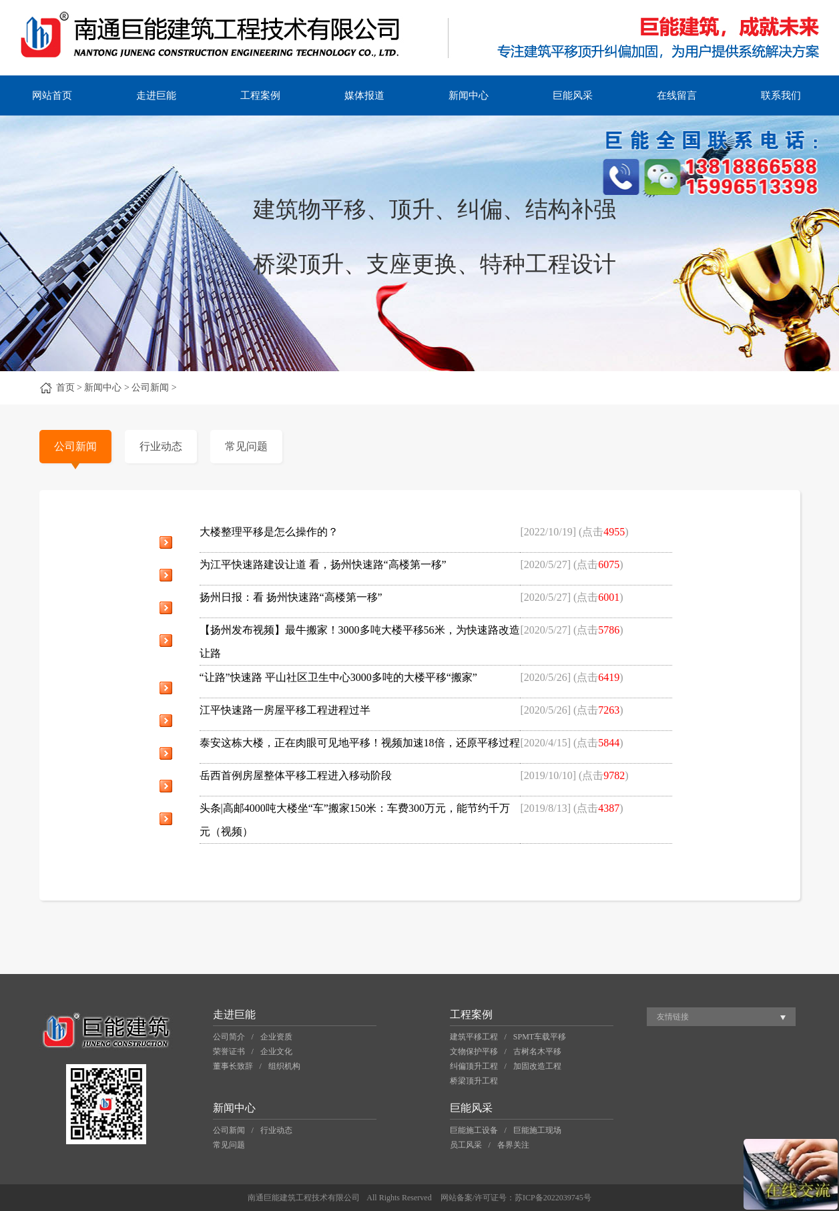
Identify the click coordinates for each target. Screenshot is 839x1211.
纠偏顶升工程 (474, 1066)
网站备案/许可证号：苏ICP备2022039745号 (516, 1197)
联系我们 (781, 95)
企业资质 (276, 1036)
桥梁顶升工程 (474, 1080)
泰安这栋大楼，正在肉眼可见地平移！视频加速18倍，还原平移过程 (360, 742)
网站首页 (52, 95)
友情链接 (673, 1016)
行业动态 (160, 446)
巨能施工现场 (537, 1130)
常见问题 (246, 446)
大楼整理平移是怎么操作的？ (269, 531)
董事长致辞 (233, 1066)
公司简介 (229, 1036)
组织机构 (284, 1066)
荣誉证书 (229, 1051)
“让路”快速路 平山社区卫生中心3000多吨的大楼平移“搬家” (338, 677)
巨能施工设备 (474, 1130)
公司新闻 (75, 446)
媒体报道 (364, 95)
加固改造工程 (537, 1066)
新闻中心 (469, 95)
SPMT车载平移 (539, 1036)
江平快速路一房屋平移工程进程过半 (285, 710)
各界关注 (513, 1145)
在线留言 (677, 95)
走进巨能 (156, 95)
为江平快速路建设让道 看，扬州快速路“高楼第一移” (323, 564)
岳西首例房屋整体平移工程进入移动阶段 (296, 775)
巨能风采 (573, 95)
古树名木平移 (537, 1051)
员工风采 (466, 1145)
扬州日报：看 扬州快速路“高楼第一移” (291, 597)
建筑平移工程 (474, 1036)
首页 (65, 388)
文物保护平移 (474, 1051)
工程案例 (260, 95)
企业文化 (276, 1051)
